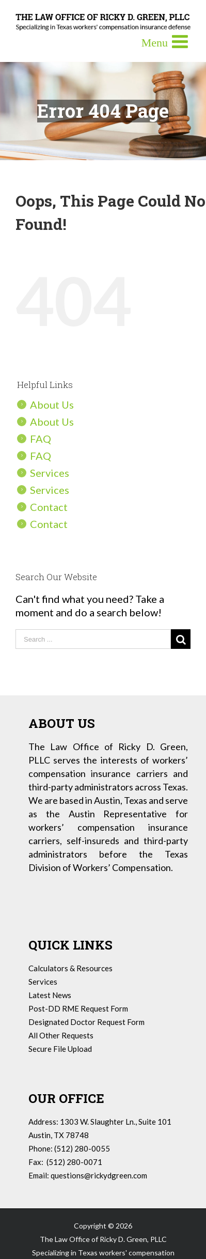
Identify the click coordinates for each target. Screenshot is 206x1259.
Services (49, 473)
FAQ (40, 438)
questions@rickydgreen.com (99, 1175)
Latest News (49, 995)
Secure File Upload (60, 1048)
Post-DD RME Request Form (78, 1008)
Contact (49, 507)
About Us (52, 404)
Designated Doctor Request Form (86, 1022)
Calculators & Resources (70, 968)
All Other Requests (60, 1035)
